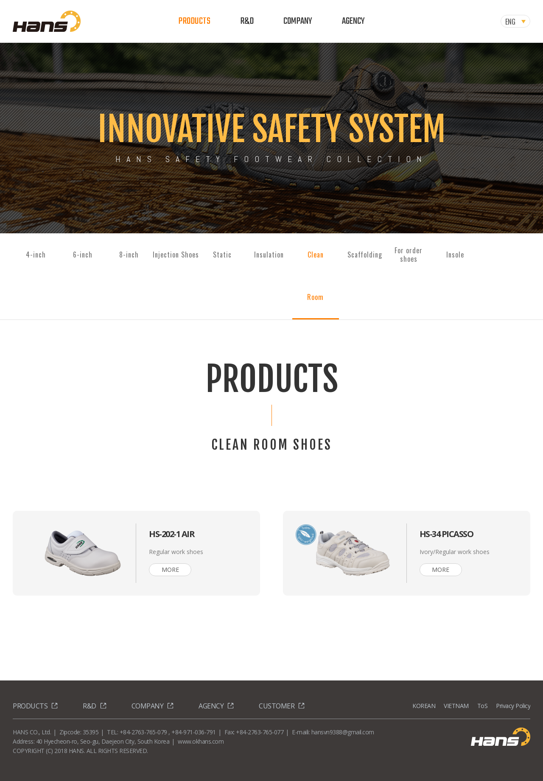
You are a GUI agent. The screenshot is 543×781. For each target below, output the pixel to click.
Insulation (269, 254)
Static (222, 254)
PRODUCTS (194, 21)
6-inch (82, 254)
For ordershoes (409, 254)
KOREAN (423, 706)
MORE (170, 569)
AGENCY (353, 21)
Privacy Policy (513, 706)
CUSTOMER (276, 706)
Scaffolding (364, 254)
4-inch (36, 254)
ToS (482, 706)
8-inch (129, 254)
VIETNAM (456, 706)
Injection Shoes (176, 254)
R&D (247, 21)
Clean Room (315, 275)
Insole (455, 254)
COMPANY (297, 21)
